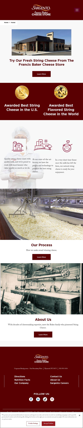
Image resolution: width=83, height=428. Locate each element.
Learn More (41, 74)
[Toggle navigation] (77, 10)
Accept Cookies (48, 423)
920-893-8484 (63, 369)
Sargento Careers (59, 383)
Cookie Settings (33, 423)
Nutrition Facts (22, 380)
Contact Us (56, 377)
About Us (55, 380)
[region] (41, 420)
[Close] (79, 415)
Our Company (21, 383)
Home (6, 22)
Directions (19, 377)
